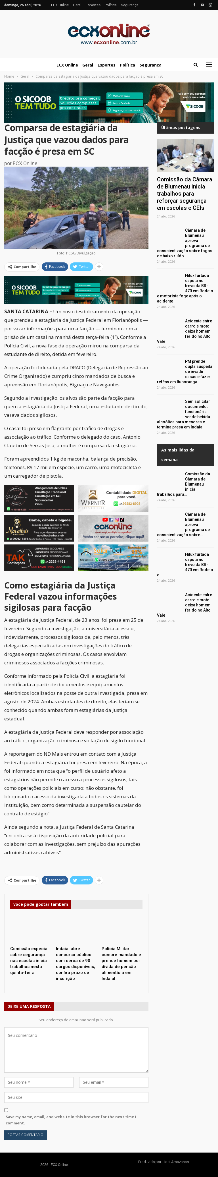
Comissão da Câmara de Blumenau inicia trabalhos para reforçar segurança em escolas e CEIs (184, 193)
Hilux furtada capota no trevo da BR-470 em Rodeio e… (185, 564)
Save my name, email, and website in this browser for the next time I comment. (71, 1120)
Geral (77, 5)
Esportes (93, 5)
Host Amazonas (175, 1162)
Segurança (130, 5)
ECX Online (60, 5)
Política (111, 5)
